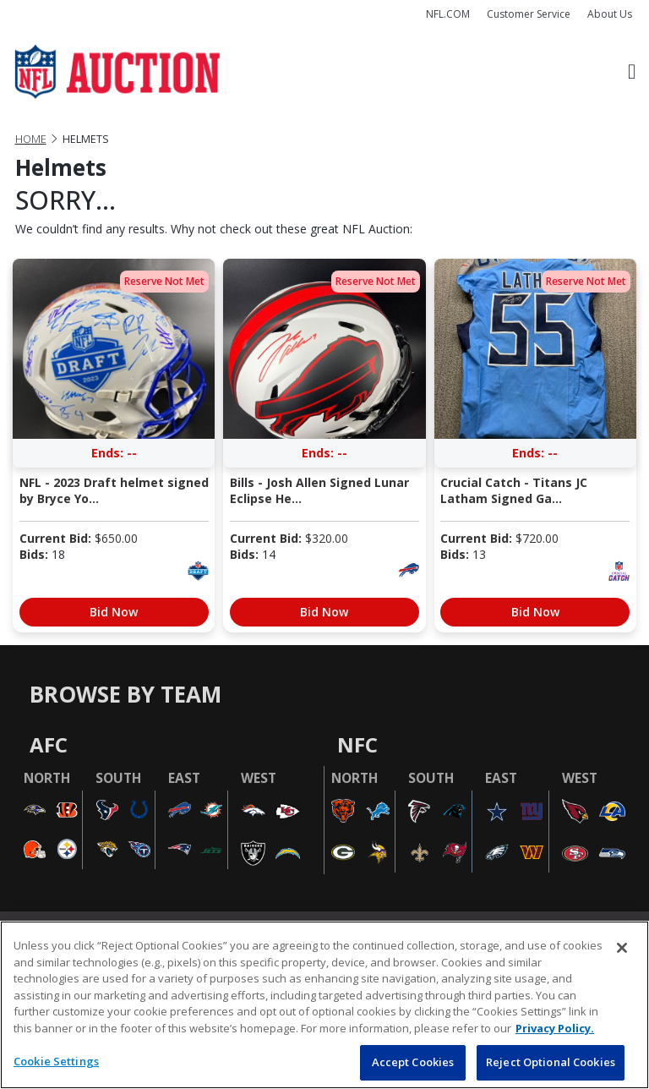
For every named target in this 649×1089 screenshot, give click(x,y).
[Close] (622, 947)
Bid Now (114, 612)
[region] (324, 1005)
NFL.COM (448, 14)
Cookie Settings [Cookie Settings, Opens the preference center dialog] (56, 1061)
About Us (609, 14)
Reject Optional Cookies (550, 1062)
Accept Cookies (413, 1062)
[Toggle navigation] (631, 72)
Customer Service (528, 14)
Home (30, 139)
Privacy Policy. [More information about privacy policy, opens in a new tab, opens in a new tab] (554, 1028)
